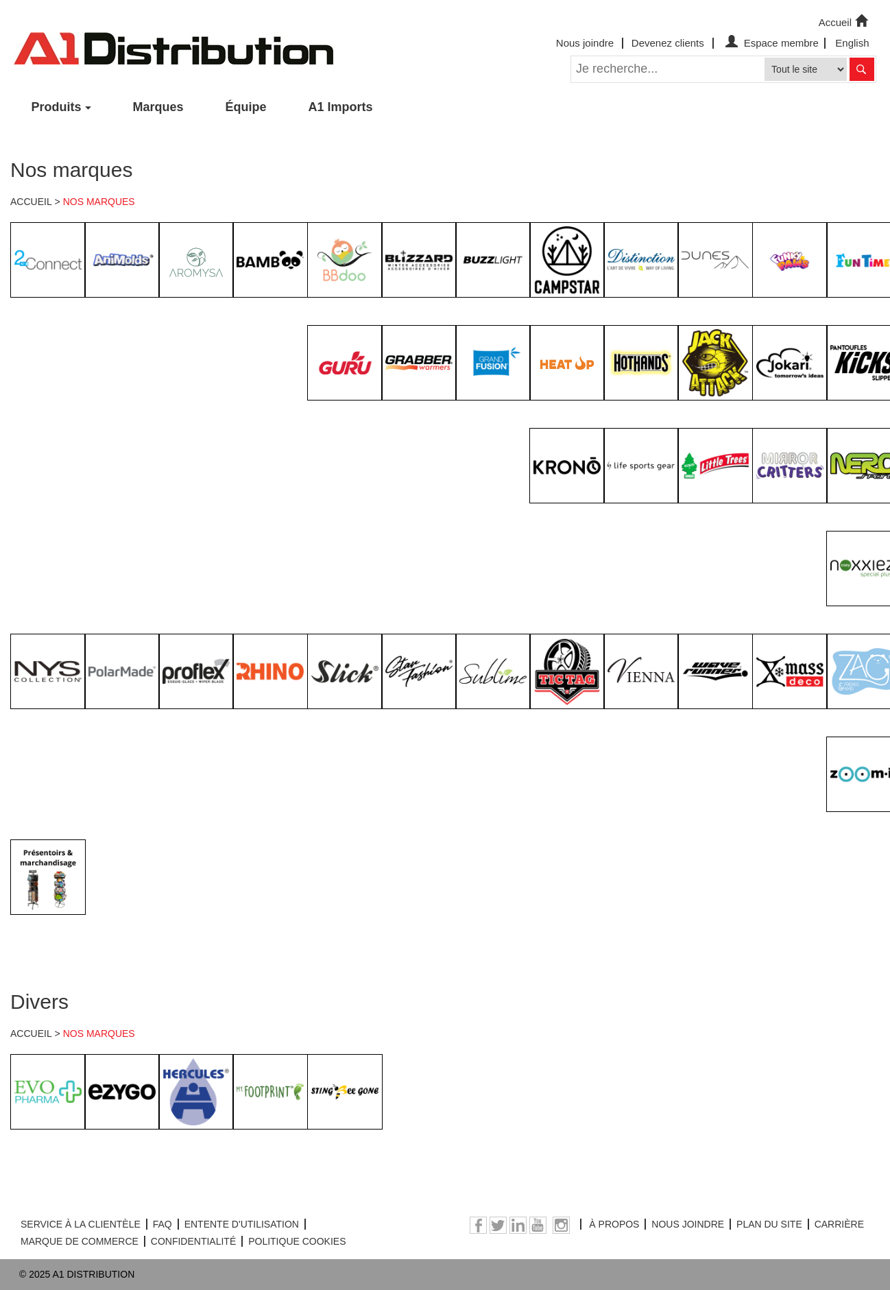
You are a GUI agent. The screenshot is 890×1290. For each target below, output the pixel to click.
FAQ (162, 1224)
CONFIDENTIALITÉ (193, 1241)
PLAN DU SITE (769, 1224)
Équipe (246, 107)
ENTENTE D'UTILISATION (241, 1224)
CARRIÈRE (839, 1224)
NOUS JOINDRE (687, 1224)
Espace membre (770, 43)
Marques (158, 107)
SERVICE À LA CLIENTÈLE (81, 1224)
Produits (57, 107)
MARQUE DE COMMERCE (80, 1241)
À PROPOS (614, 1224)
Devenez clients (668, 43)
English (852, 43)
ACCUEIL (31, 201)
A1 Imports (341, 107)
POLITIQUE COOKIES (297, 1241)
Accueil (845, 21)
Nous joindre (585, 43)
